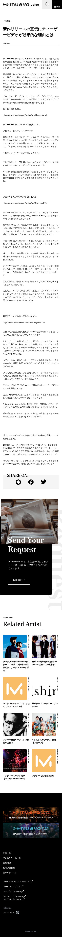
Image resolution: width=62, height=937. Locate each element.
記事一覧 (7, 853)
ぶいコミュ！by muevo (14, 896)
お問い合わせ (9, 868)
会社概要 (7, 863)
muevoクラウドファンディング (18, 881)
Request (19, 580)
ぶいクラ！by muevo (13, 891)
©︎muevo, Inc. (31, 931)
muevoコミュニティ (13, 886)
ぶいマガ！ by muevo (14, 899)
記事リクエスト (10, 873)
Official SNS (11, 912)
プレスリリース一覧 (12, 858)
